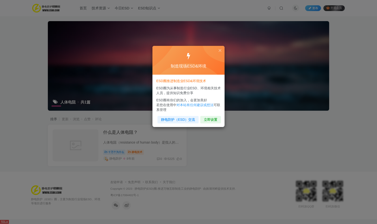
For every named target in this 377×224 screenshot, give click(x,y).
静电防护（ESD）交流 (178, 118)
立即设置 (209, 118)
